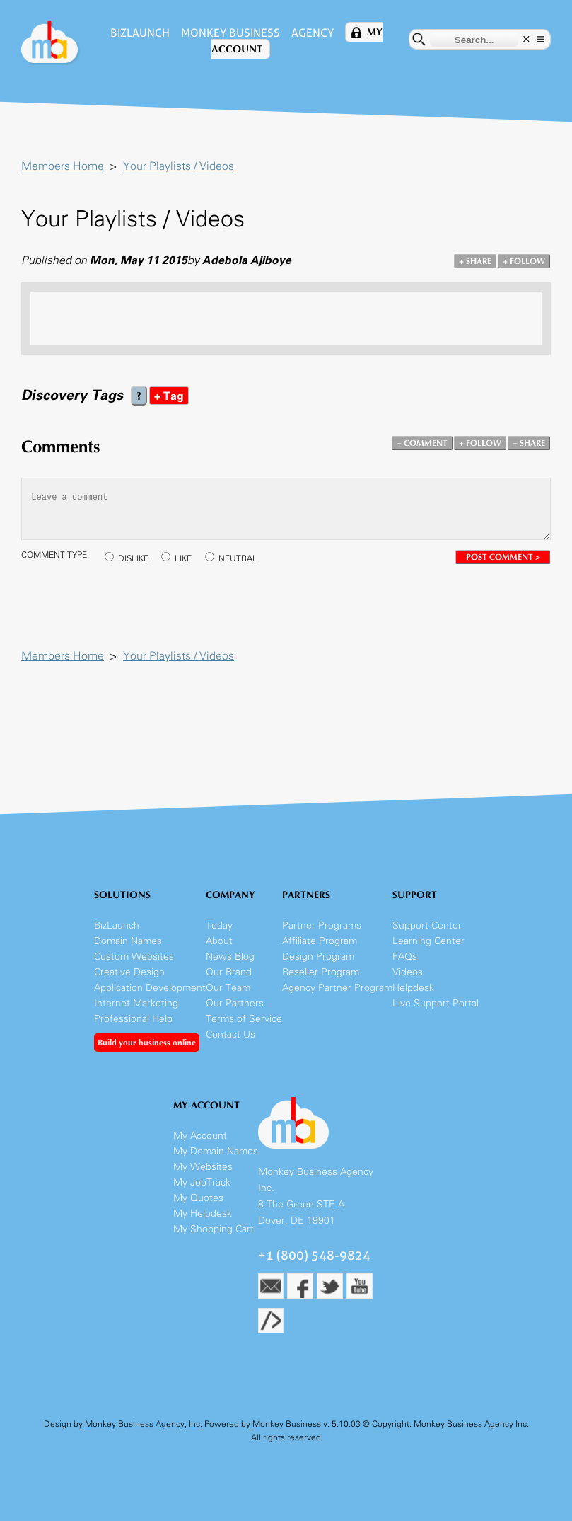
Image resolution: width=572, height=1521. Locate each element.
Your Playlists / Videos (178, 166)
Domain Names (128, 941)
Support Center (427, 925)
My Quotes (198, 1198)
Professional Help (133, 1019)
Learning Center (428, 941)
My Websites (203, 1167)
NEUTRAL (237, 558)
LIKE (183, 558)
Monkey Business (230, 33)
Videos (407, 972)
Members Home (62, 166)
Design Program (318, 957)
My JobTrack (201, 1182)
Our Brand (229, 972)
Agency (312, 33)
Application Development (150, 988)
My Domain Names (215, 1151)
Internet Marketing (136, 1003)
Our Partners (235, 1003)
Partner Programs (321, 925)
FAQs (404, 957)
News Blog (230, 957)
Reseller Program (320, 972)
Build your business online (147, 1043)
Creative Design (129, 972)
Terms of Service (244, 1019)
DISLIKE (133, 558)
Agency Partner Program (337, 988)
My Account (200, 1136)
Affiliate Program (319, 941)
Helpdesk (413, 988)
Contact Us (230, 1034)
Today (219, 925)
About (219, 941)
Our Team (228, 988)
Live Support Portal (435, 1003)
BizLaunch (140, 33)
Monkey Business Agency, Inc (142, 1424)
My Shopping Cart (213, 1229)
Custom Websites (134, 957)
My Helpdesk (202, 1213)
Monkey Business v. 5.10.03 (306, 1424)
